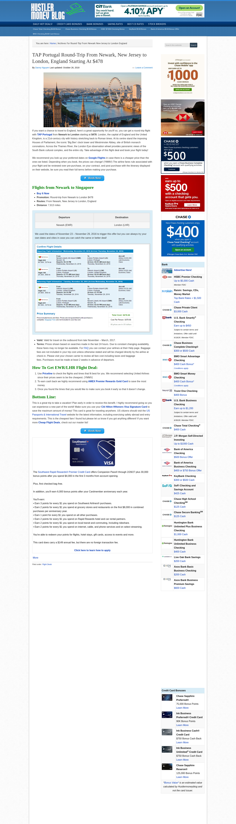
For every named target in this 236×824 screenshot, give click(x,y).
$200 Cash (180, 561)
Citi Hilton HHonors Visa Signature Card (124, 407)
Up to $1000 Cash (183, 443)
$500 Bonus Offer (183, 457)
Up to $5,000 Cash (184, 280)
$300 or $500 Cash (184, 351)
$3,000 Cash (181, 311)
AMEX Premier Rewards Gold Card (108, 382)
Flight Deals (47, 565)
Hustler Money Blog (58, 11)
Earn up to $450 (182, 325)
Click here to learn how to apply (92, 551)
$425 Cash (180, 493)
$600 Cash (180, 588)
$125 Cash (180, 507)
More (35, 559)
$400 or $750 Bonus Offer (188, 470)
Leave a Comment (144, 67)
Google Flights (96, 158)
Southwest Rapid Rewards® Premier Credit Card (64, 473)
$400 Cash (180, 429)
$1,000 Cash (181, 534)
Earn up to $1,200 (183, 408)
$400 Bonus (180, 395)
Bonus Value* (171, 782)
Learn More (182, 708)
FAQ (86, 348)
